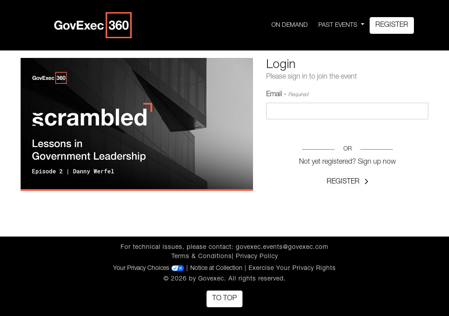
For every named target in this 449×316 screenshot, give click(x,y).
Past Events (338, 25)
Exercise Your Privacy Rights (292, 269)
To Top (224, 298)
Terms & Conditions (201, 257)
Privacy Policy (257, 257)
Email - (287, 94)
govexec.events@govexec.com (282, 247)
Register (391, 25)
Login (347, 132)
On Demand (289, 25)
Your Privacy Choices (148, 269)
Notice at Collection (216, 269)
